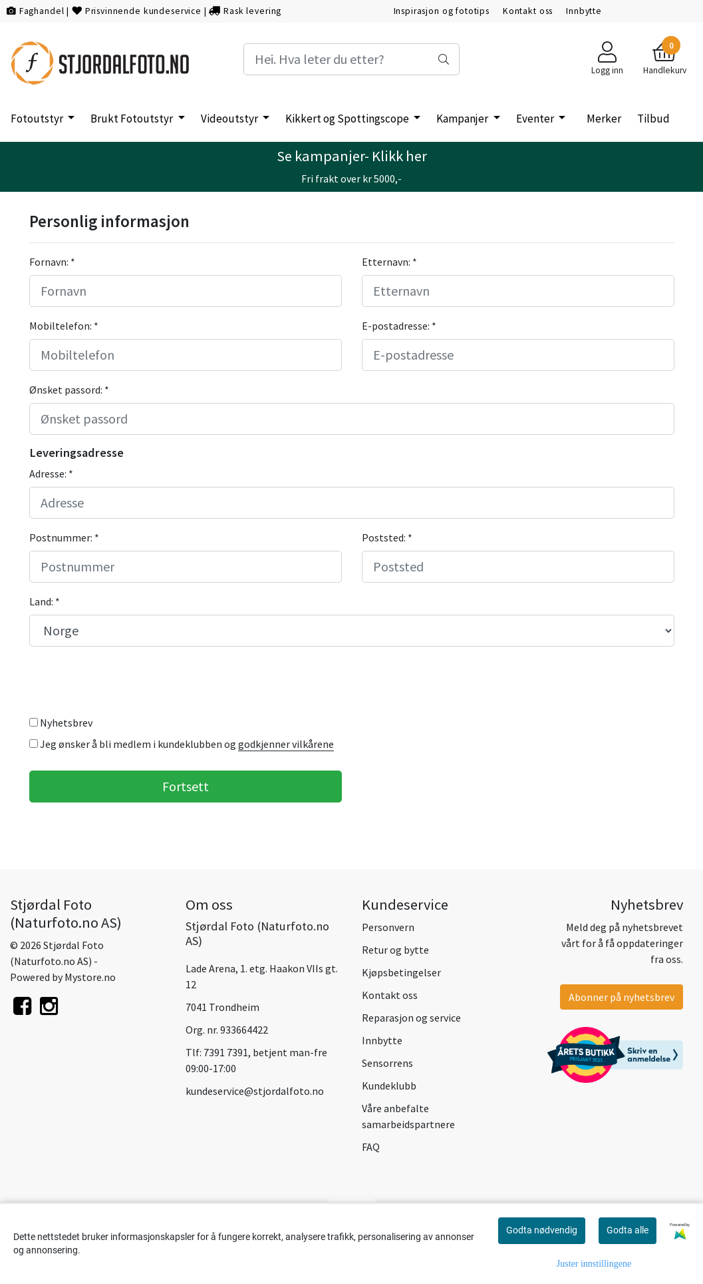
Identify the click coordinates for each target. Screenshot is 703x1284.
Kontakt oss (528, 11)
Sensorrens (387, 1063)
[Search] (351, 59)
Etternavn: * (389, 261)
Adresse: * (51, 473)
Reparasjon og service (411, 1017)
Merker (604, 118)
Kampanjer (463, 118)
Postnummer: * (64, 537)
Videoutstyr (230, 118)
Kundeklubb (389, 1085)
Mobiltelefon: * (63, 325)
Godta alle (627, 1230)
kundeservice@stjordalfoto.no (255, 1091)
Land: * (44, 601)
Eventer (536, 118)
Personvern (388, 927)
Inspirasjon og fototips (442, 11)
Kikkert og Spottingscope (348, 118)
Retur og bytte (395, 949)
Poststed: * (387, 537)
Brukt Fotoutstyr (132, 118)
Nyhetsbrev (60, 722)
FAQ (371, 1146)
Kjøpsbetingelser (401, 972)
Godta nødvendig (541, 1230)
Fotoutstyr (38, 118)
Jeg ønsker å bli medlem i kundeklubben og (181, 744)
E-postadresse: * (399, 325)
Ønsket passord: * (69, 389)
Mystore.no (90, 977)
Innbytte (584, 11)
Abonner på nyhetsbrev (621, 997)
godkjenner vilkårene (286, 744)
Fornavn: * (52, 261)
